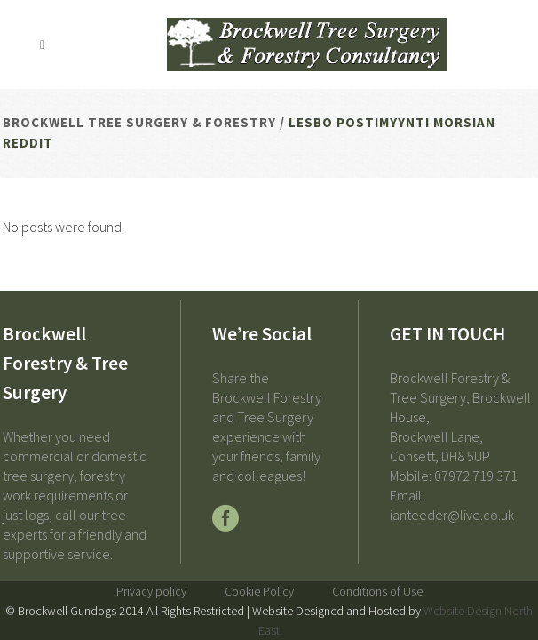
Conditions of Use (377, 591)
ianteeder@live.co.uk (452, 515)
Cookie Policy (259, 591)
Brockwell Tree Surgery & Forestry (139, 122)
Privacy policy (151, 591)
